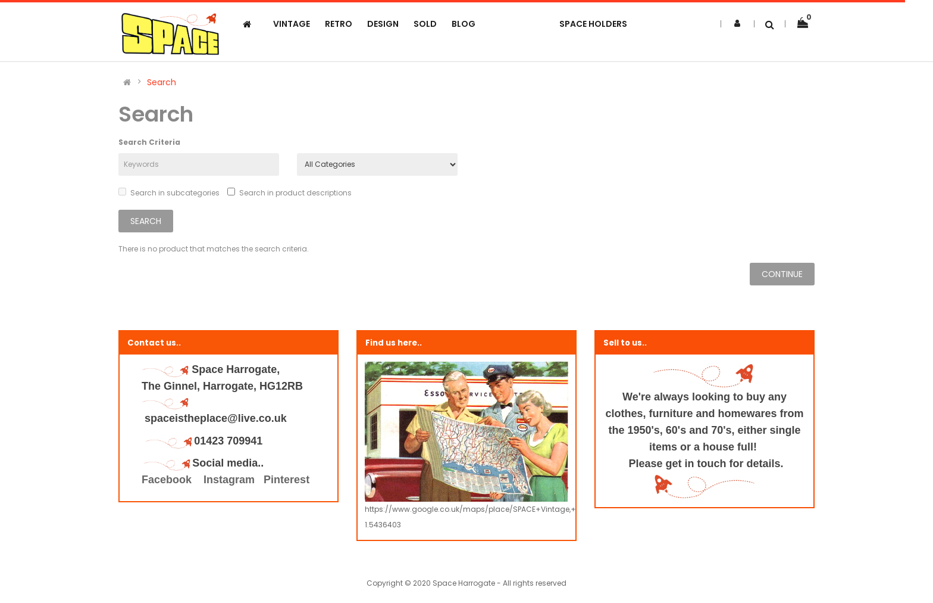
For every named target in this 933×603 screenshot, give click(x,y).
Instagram (229, 480)
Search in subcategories (169, 193)
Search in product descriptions (289, 193)
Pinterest (286, 480)
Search (161, 82)
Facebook (168, 480)
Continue (782, 274)
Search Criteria (149, 142)
